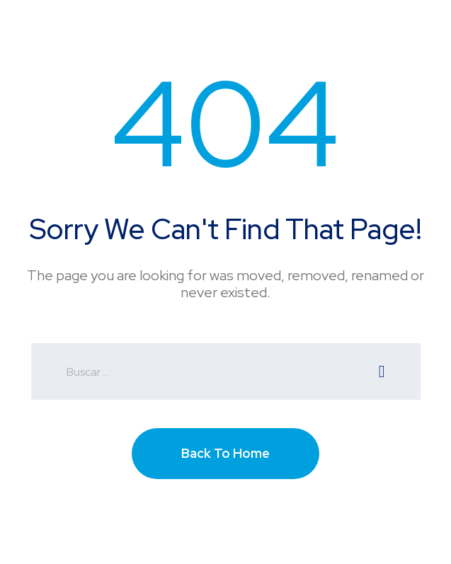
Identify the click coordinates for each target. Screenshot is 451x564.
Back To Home (225, 453)
